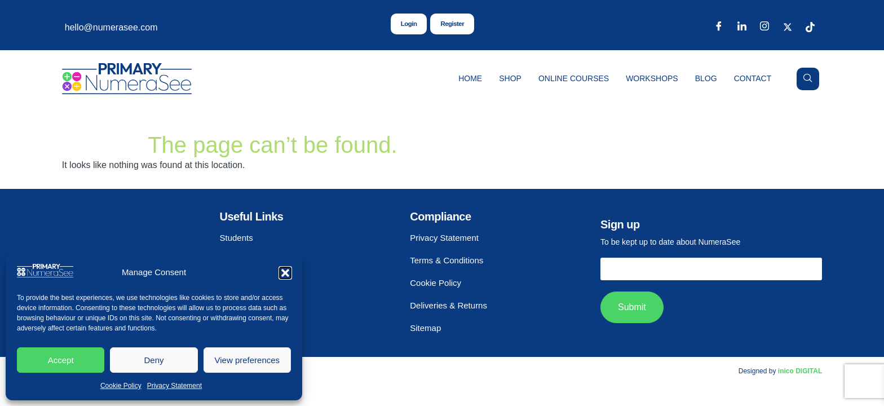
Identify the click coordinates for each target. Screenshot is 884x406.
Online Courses (573, 78)
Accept (61, 360)
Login (408, 24)
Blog (706, 78)
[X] (787, 27)
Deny (153, 360)
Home (470, 78)
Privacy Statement (174, 386)
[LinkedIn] (741, 27)
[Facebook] (718, 27)
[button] (285, 273)
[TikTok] (810, 27)
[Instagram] (764, 27)
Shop (510, 78)
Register (452, 24)
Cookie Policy (121, 386)
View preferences (247, 360)
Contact (753, 78)
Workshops (652, 78)
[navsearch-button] (808, 79)
